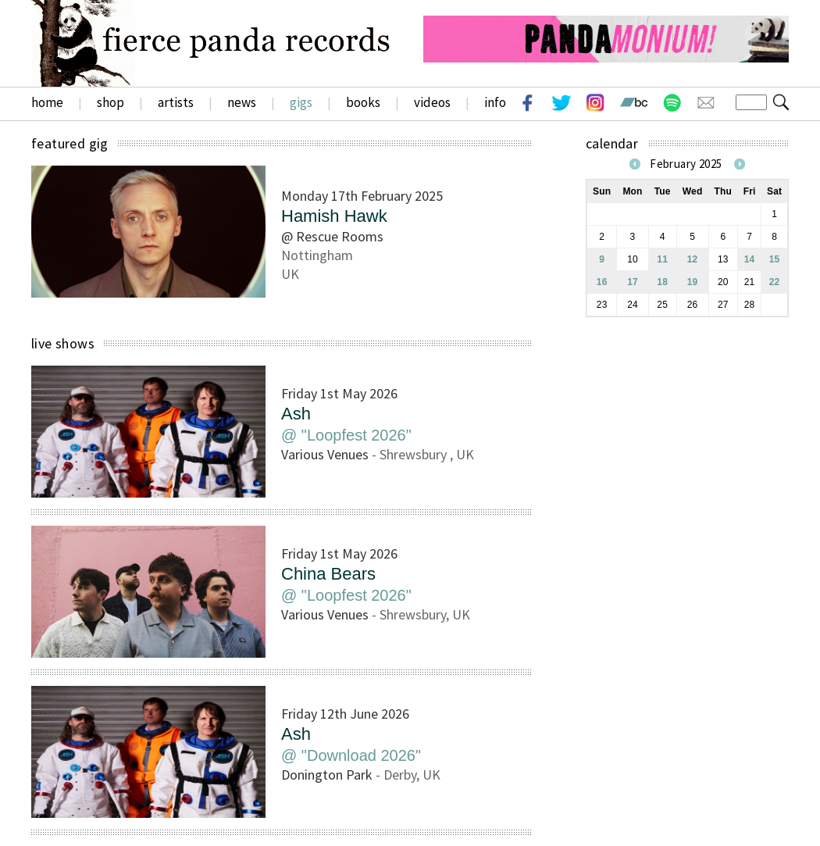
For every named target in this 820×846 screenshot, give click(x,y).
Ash (296, 413)
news (241, 102)
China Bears (328, 574)
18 (662, 282)
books (363, 102)
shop (110, 102)
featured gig (70, 143)
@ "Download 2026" (351, 755)
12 (692, 259)
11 (662, 259)
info (495, 102)
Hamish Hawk (334, 216)
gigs (301, 102)
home (47, 102)
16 (602, 282)
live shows (62, 343)
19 (692, 282)
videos (432, 102)
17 (632, 282)
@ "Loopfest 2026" (346, 435)
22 (774, 282)
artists (176, 102)
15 (774, 259)
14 (749, 259)
